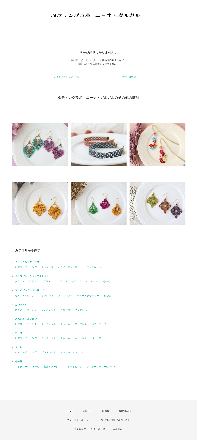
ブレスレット (94, 267)
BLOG (105, 411)
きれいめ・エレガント (27, 318)
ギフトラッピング (72, 366)
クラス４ (62, 281)
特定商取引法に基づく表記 (115, 420)
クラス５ (77, 281)
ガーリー (20, 333)
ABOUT (87, 411)
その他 (106, 281)
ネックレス (47, 267)
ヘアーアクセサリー (88, 295)
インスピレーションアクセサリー (33, 276)
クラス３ (48, 281)
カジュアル (21, 304)
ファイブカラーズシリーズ (29, 290)
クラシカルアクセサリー (28, 262)
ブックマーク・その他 (27, 366)
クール (18, 347)
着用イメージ (51, 366)
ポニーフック (99, 324)
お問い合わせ (129, 76)
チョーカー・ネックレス (73, 310)
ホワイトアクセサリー (70, 267)
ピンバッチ (92, 281)
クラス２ (34, 281)
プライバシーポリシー (79, 420)
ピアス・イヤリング (26, 267)
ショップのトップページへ (68, 76)
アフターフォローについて (101, 366)
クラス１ (20, 281)
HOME (69, 411)
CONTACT (125, 411)
